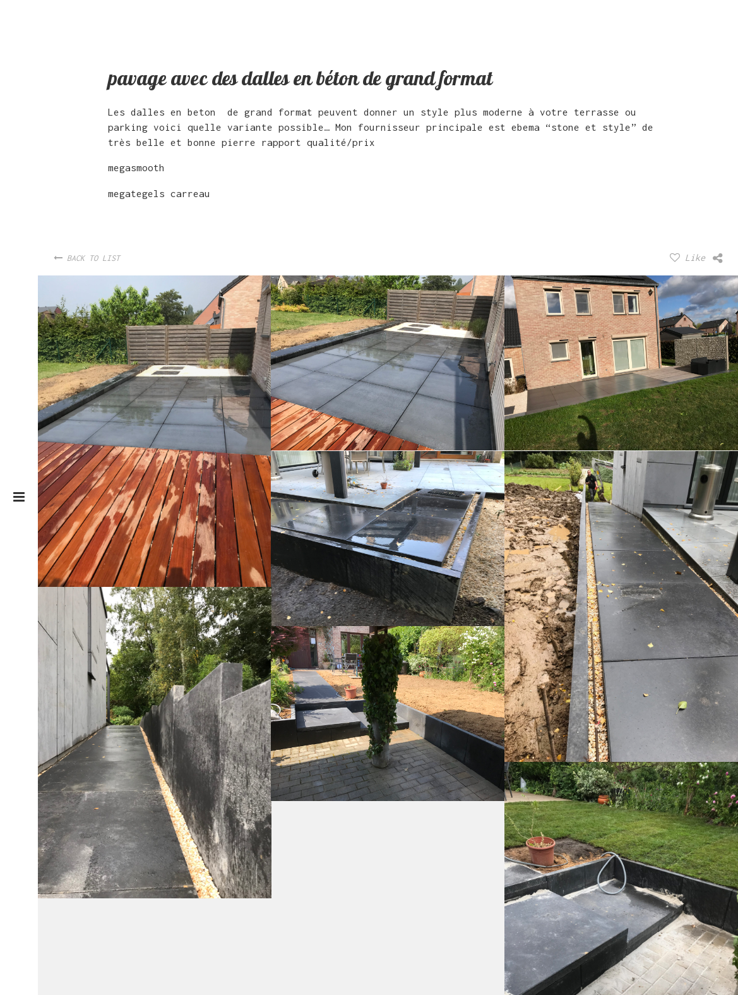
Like (687, 257)
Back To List (87, 258)
